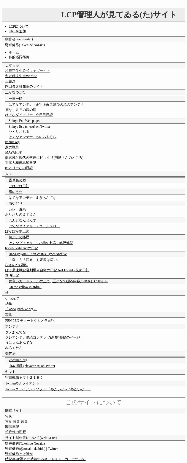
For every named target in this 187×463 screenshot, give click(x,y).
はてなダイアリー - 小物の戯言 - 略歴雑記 (41, 243)
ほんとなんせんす (22, 220)
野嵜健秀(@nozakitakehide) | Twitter (31, 448)
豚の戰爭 (12, 147)
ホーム (14, 52)
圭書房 (10, 81)
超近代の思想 (15, 432)
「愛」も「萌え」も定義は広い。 (34, 260)
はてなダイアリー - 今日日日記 (29, 115)
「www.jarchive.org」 (21, 309)
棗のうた (15, 192)
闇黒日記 (12, 426)
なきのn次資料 (16, 265)
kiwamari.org (18, 360)
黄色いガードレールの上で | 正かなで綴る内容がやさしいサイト (58, 281)
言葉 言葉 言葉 (16, 421)
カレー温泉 (17, 209)
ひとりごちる (19, 131)
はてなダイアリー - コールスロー (34, 226)
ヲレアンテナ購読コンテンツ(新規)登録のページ (42, 337)
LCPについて (19, 26)
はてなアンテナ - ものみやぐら (32, 137)
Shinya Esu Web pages (24, 120)
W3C (9, 416)
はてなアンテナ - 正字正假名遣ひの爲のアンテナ (46, 104)
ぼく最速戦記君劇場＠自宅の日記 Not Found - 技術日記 (47, 270)
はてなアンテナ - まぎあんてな (32, 197)
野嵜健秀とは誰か (19, 454)
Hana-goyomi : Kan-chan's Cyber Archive (38, 254)
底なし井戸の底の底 (20, 109)
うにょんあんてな (19, 342)
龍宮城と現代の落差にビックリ (29, 157)
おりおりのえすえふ (20, 214)
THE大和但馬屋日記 (20, 163)
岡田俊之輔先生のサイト (24, 86)
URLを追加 (17, 31)
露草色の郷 (17, 180)
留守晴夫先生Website (21, 76)
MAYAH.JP (13, 152)
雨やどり (15, 203)
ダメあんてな (15, 332)
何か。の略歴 (19, 237)
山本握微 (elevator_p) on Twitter (32, 366)
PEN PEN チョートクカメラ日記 (29, 320)
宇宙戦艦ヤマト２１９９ (24, 377)
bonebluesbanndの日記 (21, 248)
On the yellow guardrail (25, 287)
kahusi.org (12, 142)
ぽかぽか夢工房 (17, 231)
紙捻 (8, 304)
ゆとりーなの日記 (19, 168)
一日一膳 (15, 98)
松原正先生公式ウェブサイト (27, 71)
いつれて (12, 298)
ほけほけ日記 (19, 186)
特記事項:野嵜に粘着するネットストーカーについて (45, 459)
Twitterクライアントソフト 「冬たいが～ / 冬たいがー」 (48, 389)
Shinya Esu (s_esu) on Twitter (29, 126)
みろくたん (13, 348)
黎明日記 (12, 275)
